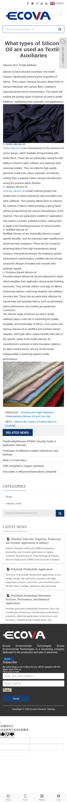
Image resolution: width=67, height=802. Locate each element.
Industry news (13, 503)
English (57, 3)
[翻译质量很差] (9, 735)
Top (58, 797)
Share (8, 797)
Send (16, 698)
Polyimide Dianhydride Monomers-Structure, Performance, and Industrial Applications (29, 599)
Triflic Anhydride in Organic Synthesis (23, 466)
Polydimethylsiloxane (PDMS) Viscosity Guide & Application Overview (29, 443)
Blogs (9, 496)
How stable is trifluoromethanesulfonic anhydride (29, 471)
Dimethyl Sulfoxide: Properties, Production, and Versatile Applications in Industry (33, 541)
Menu (42, 797)
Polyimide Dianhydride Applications (29, 569)
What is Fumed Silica (14, 460)
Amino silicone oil (12, 148)
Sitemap (51, 709)
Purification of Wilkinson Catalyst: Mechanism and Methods (30, 452)
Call (25, 797)
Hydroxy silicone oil (13, 191)
